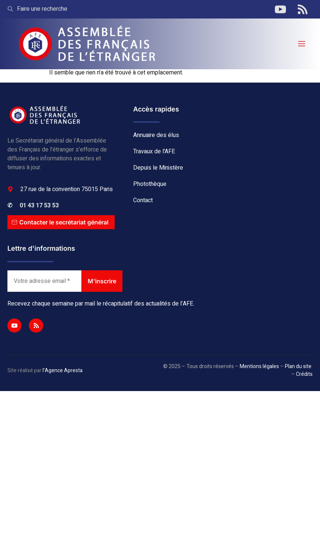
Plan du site (298, 366)
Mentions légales (259, 366)
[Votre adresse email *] (44, 281)
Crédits (304, 374)
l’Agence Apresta (62, 370)
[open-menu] (301, 44)
